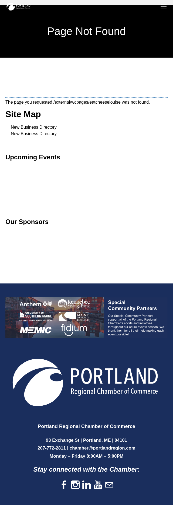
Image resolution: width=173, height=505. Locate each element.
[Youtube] (98, 485)
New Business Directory (34, 127)
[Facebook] (64, 485)
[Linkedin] (86, 485)
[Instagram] (75, 485)
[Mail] (109, 485)
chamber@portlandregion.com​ (102, 448)
